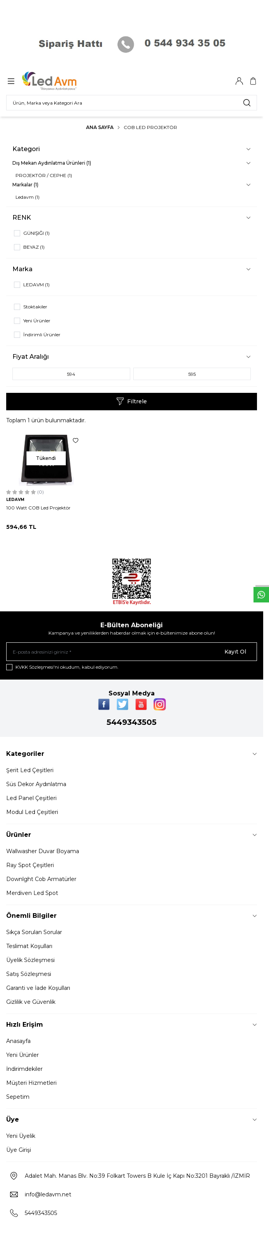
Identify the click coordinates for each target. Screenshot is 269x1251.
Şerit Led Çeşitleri (29, 770)
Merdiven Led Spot (32, 893)
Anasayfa (18, 1041)
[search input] (131, 102)
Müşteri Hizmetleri (31, 1082)
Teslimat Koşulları (29, 946)
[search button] (247, 103)
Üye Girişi (18, 1149)
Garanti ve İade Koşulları (38, 987)
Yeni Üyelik (20, 1135)
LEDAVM (15, 499)
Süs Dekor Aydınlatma (36, 784)
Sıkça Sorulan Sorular (34, 932)
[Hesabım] (239, 81)
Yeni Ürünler (22, 1054)
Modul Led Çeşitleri (32, 812)
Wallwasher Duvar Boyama (42, 851)
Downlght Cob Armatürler (41, 879)
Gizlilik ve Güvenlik (30, 1001)
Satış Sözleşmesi (28, 974)
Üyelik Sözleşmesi (30, 960)
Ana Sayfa (100, 127)
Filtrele (131, 401)
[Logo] (59, 81)
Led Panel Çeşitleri (31, 798)
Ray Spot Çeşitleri (30, 865)
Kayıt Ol (235, 651)
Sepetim (17, 1096)
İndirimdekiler (24, 1068)
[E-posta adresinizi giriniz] (131, 651)
